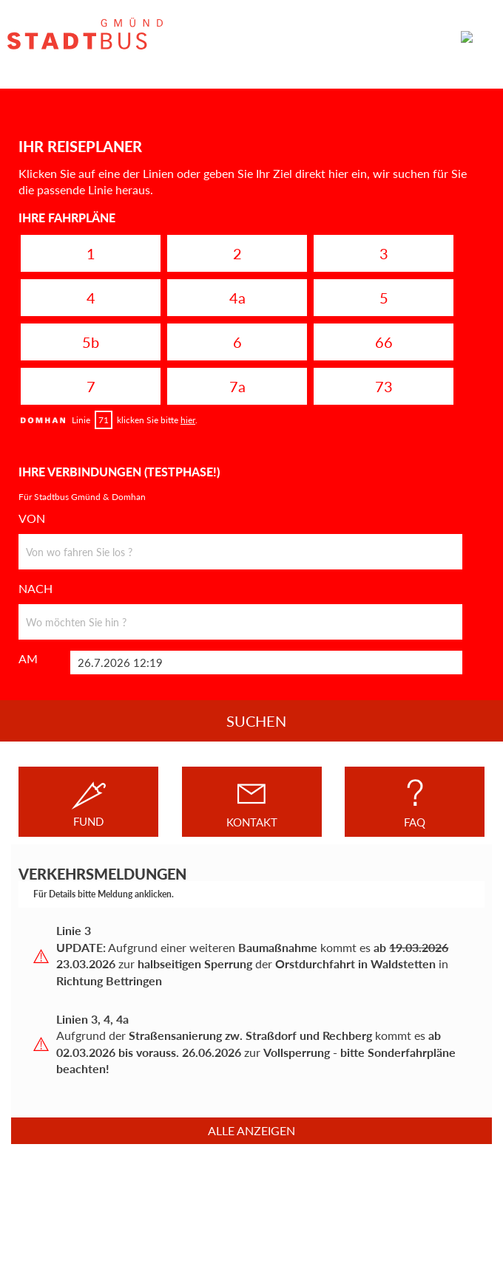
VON (31, 518)
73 (384, 386)
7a (237, 386)
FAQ (415, 802)
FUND (89, 802)
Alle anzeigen (251, 1130)
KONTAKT (251, 802)
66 (384, 342)
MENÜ (472, 37)
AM (28, 658)
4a (237, 298)
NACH (35, 588)
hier (187, 419)
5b (90, 342)
